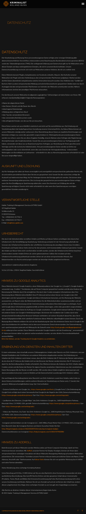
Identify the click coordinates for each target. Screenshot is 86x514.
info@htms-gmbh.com (15, 223)
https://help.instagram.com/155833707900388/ (46, 432)
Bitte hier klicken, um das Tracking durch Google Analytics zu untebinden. (28, 339)
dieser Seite (39, 459)
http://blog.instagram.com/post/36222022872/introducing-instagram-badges (30, 429)
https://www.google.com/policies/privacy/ (17, 395)
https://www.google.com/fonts (42, 389)
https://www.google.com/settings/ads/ (54, 395)
